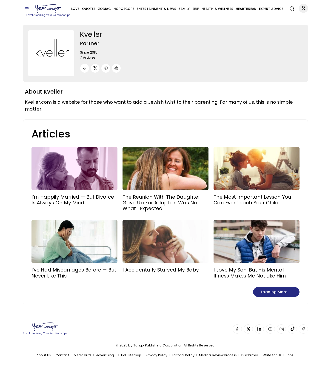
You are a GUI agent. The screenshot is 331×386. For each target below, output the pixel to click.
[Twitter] (95, 68)
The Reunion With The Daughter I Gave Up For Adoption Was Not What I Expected (163, 203)
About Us (44, 355)
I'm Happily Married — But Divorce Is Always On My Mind (72, 200)
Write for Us (272, 355)
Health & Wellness (217, 8)
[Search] (291, 8)
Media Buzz (82, 355)
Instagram (281, 329)
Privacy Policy (156, 355)
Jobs (289, 355)
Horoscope (124, 8)
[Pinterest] (105, 68)
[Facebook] (84, 68)
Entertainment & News (156, 8)
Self (195, 8)
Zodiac (104, 8)
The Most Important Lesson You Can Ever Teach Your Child (252, 200)
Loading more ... (276, 292)
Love (75, 8)
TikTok (292, 329)
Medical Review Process (218, 355)
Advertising (105, 355)
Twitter (248, 329)
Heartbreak (246, 8)
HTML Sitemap (129, 355)
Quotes (88, 8)
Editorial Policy (183, 355)
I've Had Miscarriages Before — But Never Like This (73, 272)
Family (184, 8)
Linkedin (259, 329)
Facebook (237, 329)
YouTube (270, 329)
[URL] (116, 68)
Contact (62, 355)
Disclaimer (249, 355)
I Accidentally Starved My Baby (161, 270)
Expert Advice (271, 8)
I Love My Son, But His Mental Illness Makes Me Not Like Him (250, 272)
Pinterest (303, 329)
